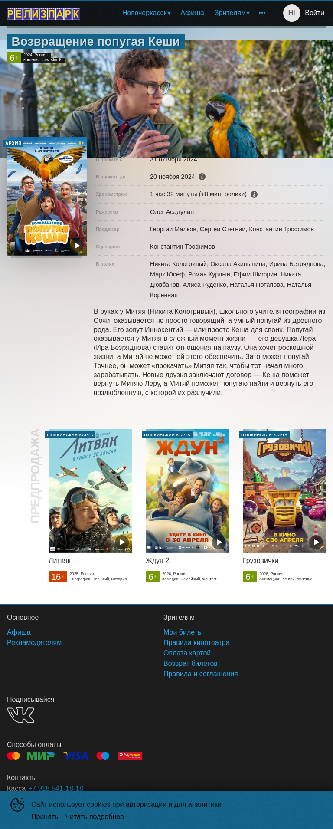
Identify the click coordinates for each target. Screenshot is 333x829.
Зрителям (230, 12)
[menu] (178, 13)
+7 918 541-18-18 (55, 788)
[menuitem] (146, 13)
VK (20, 715)
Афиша (192, 12)
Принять (45, 816)
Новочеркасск (144, 12)
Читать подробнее (94, 816)
